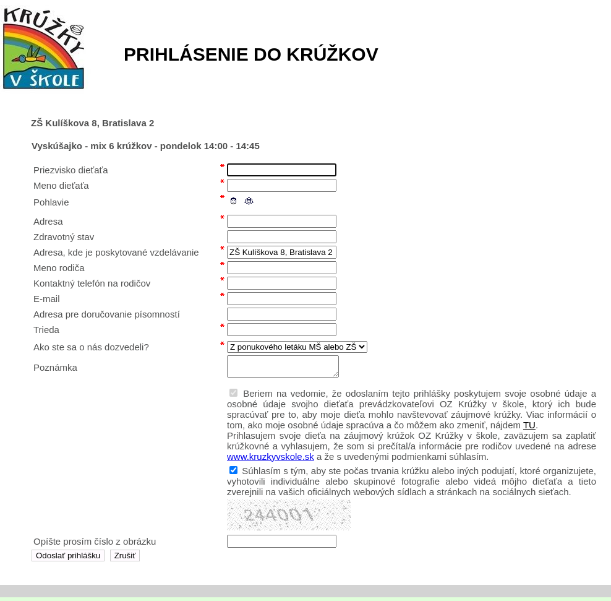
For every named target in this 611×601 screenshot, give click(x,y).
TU (529, 428)
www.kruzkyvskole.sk (270, 460)
